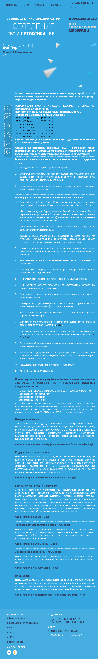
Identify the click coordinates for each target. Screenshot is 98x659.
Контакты (56, 5)
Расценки (40, 5)
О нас (26, 5)
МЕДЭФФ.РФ (76, 635)
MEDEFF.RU (79, 31)
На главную (11, 5)
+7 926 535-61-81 (82, 3)
